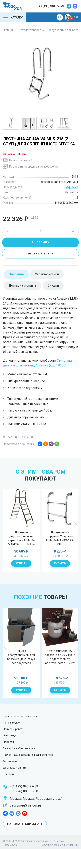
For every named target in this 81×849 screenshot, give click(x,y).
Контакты (9, 774)
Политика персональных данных (59, 845)
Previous (5, 525)
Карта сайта (10, 845)
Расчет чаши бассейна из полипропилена (28, 754)
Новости (8, 741)
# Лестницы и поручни (18, 437)
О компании (10, 761)
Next (76, 525)
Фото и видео (11, 722)
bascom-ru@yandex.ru (25, 805)
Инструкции (10, 735)
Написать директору (25, 823)
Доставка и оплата (15, 767)
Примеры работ (13, 729)
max (75, 6)
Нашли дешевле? (20, 160)
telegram (69, 6)
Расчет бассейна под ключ (19, 748)
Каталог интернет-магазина (20, 716)
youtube (24, 813)
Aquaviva (72, 187)
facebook (5, 813)
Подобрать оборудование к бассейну (33, 166)
